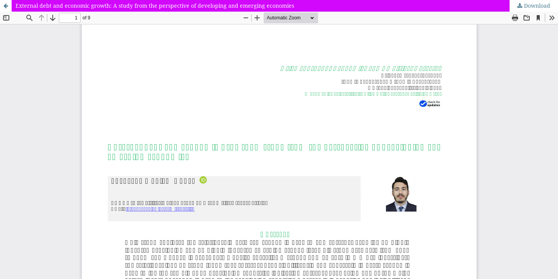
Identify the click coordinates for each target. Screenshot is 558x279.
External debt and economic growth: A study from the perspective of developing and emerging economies (155, 5)
